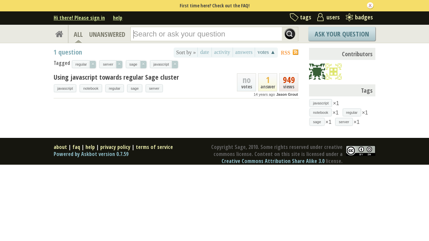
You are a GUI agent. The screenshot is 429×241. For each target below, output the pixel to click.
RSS (285, 53)
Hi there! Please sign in (79, 17)
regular (114, 88)
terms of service (154, 147)
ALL (78, 34)
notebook (90, 88)
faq (76, 147)
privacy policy (115, 147)
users (333, 17)
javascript (65, 88)
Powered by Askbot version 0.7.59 (91, 154)
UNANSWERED (107, 34)
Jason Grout (287, 94)
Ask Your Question (342, 33)
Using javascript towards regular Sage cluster (116, 77)
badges (364, 17)
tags (305, 17)
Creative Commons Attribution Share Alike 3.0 (273, 161)
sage (135, 88)
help (117, 17)
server (154, 88)
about (60, 147)
